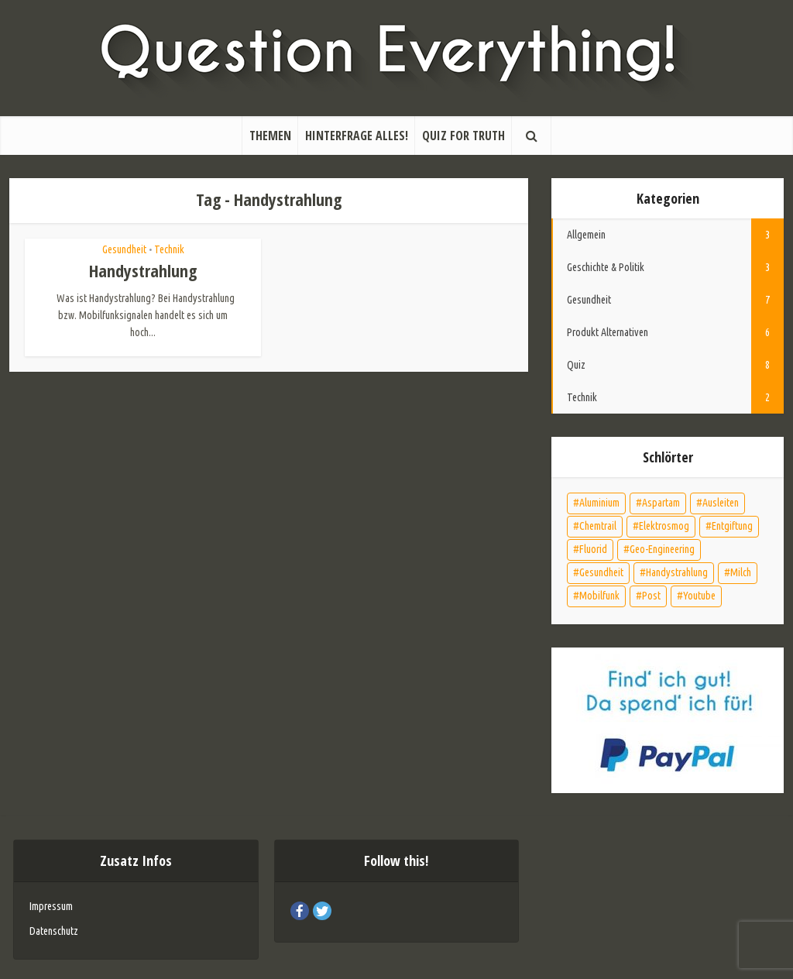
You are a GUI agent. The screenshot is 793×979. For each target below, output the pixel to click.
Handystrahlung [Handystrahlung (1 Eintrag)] (677, 572)
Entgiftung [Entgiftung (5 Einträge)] (732, 526)
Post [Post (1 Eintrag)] (651, 595)
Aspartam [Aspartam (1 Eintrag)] (661, 502)
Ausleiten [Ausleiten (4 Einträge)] (720, 502)
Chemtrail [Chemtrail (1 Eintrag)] (597, 526)
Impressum (51, 906)
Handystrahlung (143, 270)
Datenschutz (53, 931)
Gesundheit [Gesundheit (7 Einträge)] (601, 572)
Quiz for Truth (463, 135)
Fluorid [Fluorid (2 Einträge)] (593, 549)
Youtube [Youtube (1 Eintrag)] (699, 595)
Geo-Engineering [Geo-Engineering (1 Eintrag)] (662, 549)
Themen (270, 135)
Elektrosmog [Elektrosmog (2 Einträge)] (664, 526)
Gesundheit (124, 249)
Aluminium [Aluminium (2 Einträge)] (599, 502)
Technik (169, 249)
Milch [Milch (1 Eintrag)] (740, 572)
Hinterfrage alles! (356, 135)
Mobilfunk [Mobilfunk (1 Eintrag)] (599, 595)
